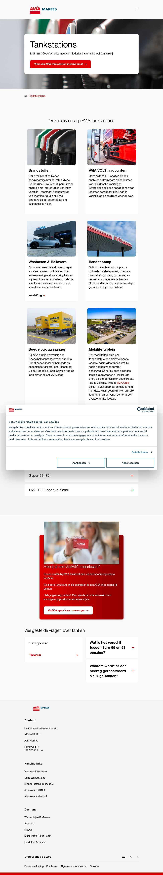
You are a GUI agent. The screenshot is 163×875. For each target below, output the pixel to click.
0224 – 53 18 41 (33, 734)
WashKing (35, 295)
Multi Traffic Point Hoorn (37, 836)
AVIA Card (123, 383)
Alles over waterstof (35, 796)
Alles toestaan (130, 462)
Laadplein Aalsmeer (35, 842)
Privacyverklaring (34, 866)
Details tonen (140, 452)
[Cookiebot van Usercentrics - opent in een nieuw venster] (139, 409)
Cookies (94, 866)
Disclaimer (52, 866)
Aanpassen (81, 462)
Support (29, 824)
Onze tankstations (34, 778)
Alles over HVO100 (34, 790)
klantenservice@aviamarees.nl (40, 728)
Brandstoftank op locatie (38, 784)
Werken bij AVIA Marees (37, 817)
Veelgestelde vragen (35, 772)
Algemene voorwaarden (74, 866)
